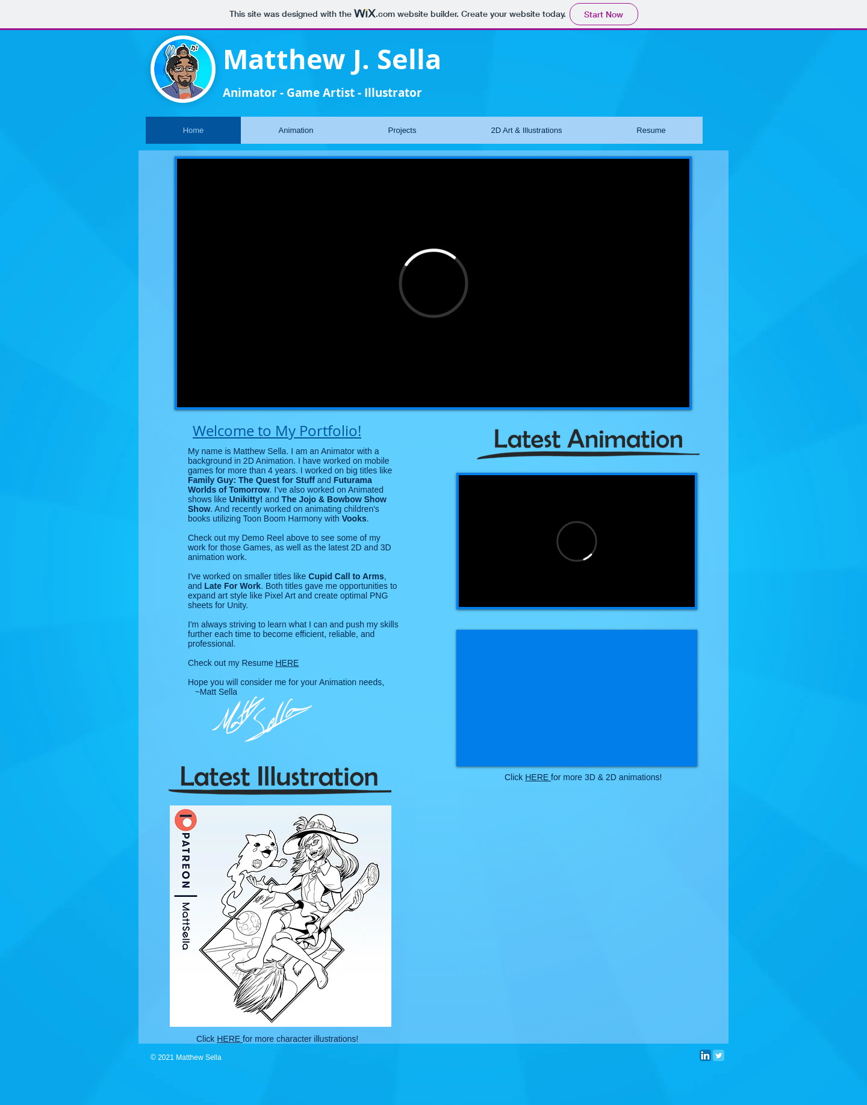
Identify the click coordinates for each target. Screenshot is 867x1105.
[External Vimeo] (433, 283)
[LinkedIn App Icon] (705, 1055)
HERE (287, 663)
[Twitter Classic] (718, 1055)
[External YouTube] (577, 698)
